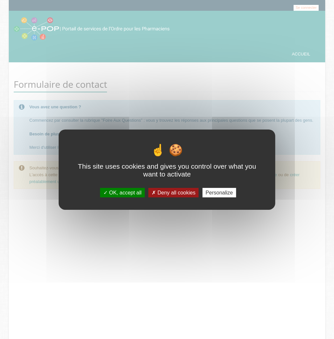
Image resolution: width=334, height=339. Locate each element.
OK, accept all (122, 192)
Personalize (219, 192)
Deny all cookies (173, 192)
